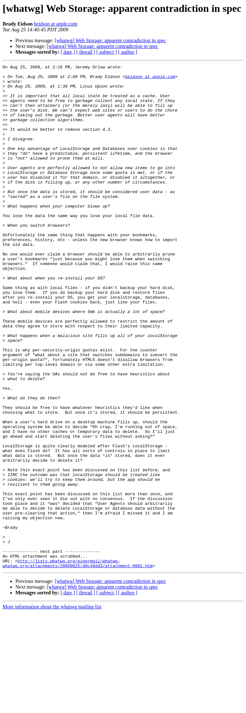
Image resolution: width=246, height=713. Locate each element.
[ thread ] (85, 52)
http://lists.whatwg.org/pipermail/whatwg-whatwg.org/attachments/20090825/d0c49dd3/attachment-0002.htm (77, 663)
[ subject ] (106, 52)
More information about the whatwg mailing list (52, 707)
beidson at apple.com (56, 24)
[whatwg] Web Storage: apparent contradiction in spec (110, 40)
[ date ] (68, 52)
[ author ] (127, 52)
